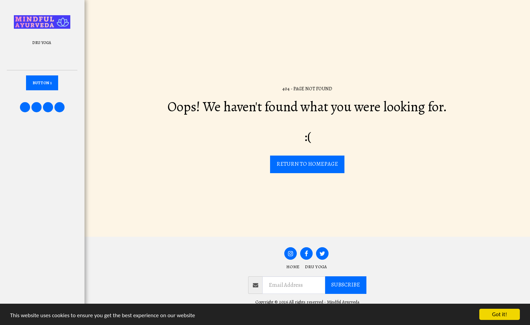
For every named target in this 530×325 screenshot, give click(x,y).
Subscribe (345, 284)
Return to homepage (307, 164)
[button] (25, 107)
